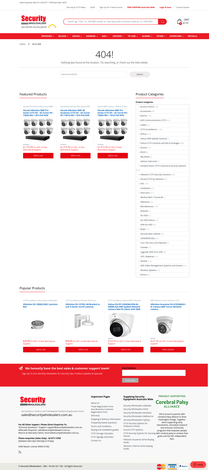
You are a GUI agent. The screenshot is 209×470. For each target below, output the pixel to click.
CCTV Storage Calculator (102, 433)
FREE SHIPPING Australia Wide (141, 7)
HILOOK (62, 36)
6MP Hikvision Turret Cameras (162, 300)
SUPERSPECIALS (145, 238)
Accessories (143, 111)
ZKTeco (141, 274)
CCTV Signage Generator (102, 436)
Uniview (142, 247)
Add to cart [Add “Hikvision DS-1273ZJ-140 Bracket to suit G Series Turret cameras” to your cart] (83, 349)
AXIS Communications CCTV (151, 120)
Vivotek (141, 261)
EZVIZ (140, 152)
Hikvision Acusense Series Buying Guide (138, 441)
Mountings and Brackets (47, 300)
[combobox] (110, 22)
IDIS (140, 183)
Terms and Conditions (101, 426)
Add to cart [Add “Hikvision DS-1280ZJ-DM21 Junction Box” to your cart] (41, 349)
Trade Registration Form (102, 406)
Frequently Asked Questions (104, 422)
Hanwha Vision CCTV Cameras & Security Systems (161, 165)
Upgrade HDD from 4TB (149, 252)
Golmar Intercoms (146, 161)
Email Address (130, 367)
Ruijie (140, 229)
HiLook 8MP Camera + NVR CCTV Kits (38, 107)
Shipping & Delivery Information (106, 419)
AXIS (104, 36)
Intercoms (143, 192)
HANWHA (91, 36)
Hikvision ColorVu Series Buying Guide (138, 447)
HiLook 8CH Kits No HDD (33, 106)
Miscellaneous (145, 206)
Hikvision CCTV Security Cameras (153, 174)
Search (140, 74)
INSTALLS (192, 36)
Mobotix (142, 211)
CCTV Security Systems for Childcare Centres (135, 424)
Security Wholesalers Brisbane (137, 412)
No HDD (142, 215)
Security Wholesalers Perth (135, 409)
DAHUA (76, 36)
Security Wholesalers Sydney (136, 419)
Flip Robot (143, 156)
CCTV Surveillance (146, 129)
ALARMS (146, 36)
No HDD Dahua (145, 220)
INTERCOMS (175, 36)
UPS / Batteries (145, 256)
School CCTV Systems (133, 429)
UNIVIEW (117, 36)
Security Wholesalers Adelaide (137, 405)
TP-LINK (132, 36)
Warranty (95, 415)
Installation (143, 188)
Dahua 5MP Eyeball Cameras (151, 138)
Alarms (141, 115)
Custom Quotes (182, 7)
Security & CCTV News (76, 7)
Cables (141, 124)
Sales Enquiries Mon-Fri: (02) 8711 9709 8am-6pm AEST (43, 2)
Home (22, 44)
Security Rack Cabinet (148, 233)
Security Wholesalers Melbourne (138, 416)
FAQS (92, 7)
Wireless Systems (146, 270)
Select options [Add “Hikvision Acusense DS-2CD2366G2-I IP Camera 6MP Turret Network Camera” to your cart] (168, 349)
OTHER (160, 36)
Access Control (145, 106)
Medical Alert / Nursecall (149, 197)
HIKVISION (46, 36)
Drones (141, 147)
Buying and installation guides (105, 429)
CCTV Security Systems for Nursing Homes (139, 434)
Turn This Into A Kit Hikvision (151, 242)
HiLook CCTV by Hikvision (150, 179)
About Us (95, 403)
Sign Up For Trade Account (111, 7)
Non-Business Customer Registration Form (102, 410)
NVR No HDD (144, 224)
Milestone (142, 201)
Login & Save (165, 7)
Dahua (141, 133)
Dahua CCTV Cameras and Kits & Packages (158, 143)
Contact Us (96, 440)
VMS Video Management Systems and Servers (159, 265)
